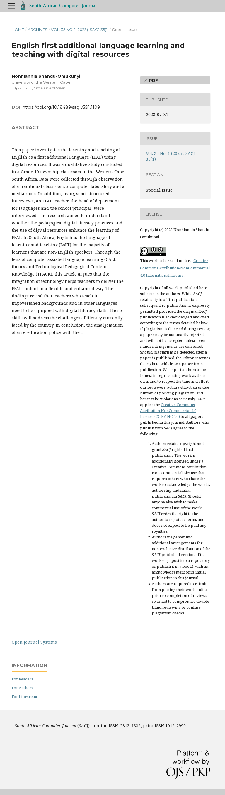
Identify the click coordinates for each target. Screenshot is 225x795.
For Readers (22, 679)
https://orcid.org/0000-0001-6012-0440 (38, 88)
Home (18, 29)
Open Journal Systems (34, 642)
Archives (37, 29)
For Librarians (25, 696)
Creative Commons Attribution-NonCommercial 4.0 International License (175, 268)
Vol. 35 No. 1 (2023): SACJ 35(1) (79, 29)
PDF (153, 80)
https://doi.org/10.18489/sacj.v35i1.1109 (61, 107)
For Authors (22, 687)
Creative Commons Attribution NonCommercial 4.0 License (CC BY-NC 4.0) (168, 410)
